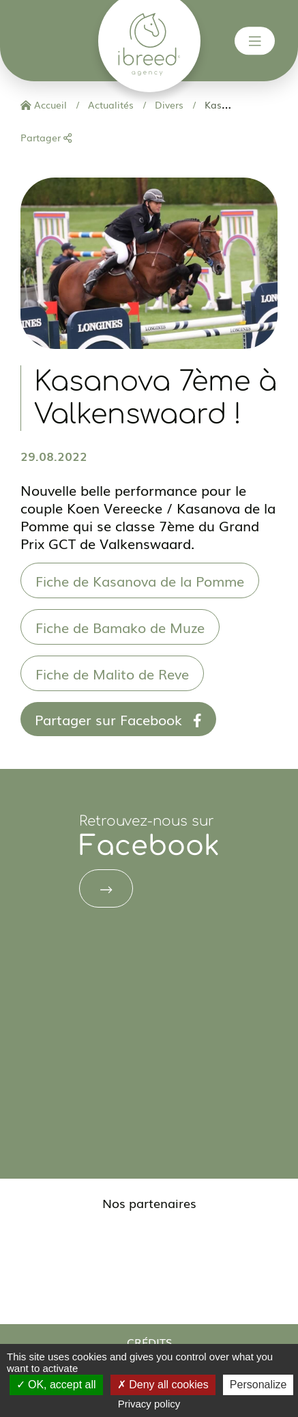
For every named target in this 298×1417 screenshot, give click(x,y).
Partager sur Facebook (118, 719)
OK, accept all (56, 1384)
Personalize (258, 1384)
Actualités (109, 104)
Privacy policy (149, 1403)
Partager (46, 137)
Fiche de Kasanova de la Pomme (139, 580)
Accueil (43, 104)
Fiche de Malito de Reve (112, 673)
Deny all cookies (163, 1384)
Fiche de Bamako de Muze (120, 627)
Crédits (149, 1342)
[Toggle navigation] (255, 41)
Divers (167, 104)
